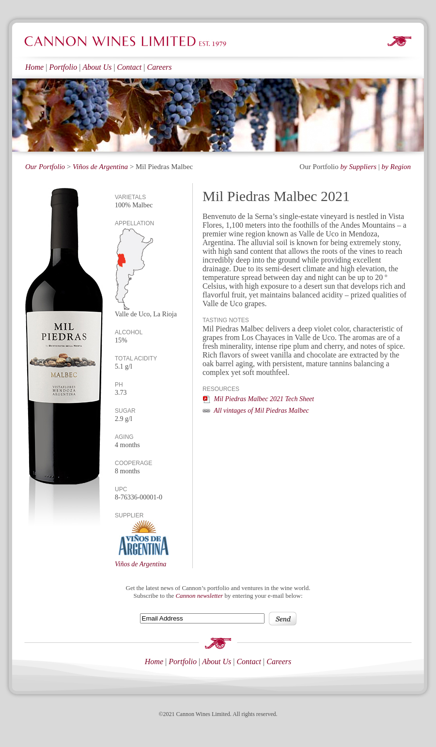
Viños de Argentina (100, 167)
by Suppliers (359, 167)
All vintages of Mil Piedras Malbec (255, 410)
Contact (129, 67)
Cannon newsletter (199, 595)
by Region (396, 167)
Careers (159, 67)
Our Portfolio (45, 167)
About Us (96, 67)
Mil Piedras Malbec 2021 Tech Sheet (258, 399)
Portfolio (63, 67)
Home (34, 67)
